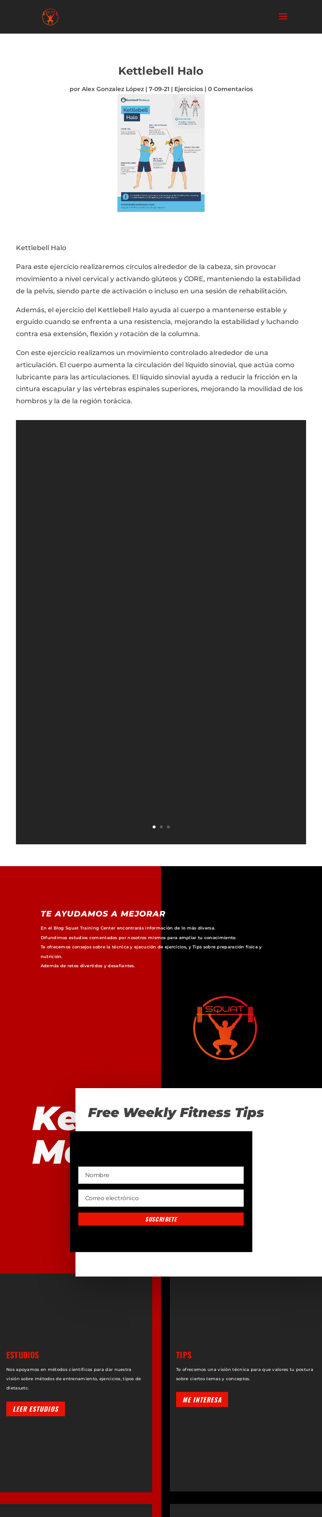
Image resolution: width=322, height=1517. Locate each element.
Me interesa (201, 1399)
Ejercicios (188, 89)
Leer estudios (35, 1408)
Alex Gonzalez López (113, 89)
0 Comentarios (230, 89)
